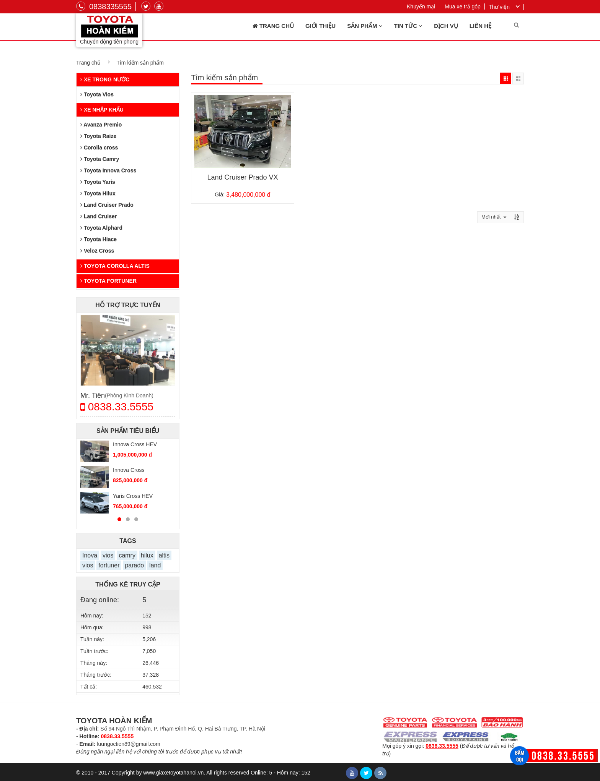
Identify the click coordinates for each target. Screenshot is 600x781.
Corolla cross (99, 147)
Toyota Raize (98, 136)
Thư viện (499, 7)
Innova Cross (128, 470)
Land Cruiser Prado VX (242, 177)
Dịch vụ (446, 26)
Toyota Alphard (101, 228)
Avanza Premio (101, 125)
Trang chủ (273, 26)
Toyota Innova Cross (108, 170)
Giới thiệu (320, 26)
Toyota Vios (97, 94)
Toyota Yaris (97, 182)
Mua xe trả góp (463, 6)
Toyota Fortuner (108, 281)
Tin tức (408, 26)
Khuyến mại (421, 6)
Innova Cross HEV (135, 444)
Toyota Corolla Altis (115, 266)
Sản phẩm (365, 26)
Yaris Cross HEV (133, 496)
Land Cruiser (98, 216)
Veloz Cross (97, 251)
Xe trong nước (104, 79)
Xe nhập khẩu (102, 109)
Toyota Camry (99, 159)
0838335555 (104, 6)
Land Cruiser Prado (107, 205)
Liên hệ (480, 26)
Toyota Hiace (98, 239)
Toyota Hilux (98, 193)
